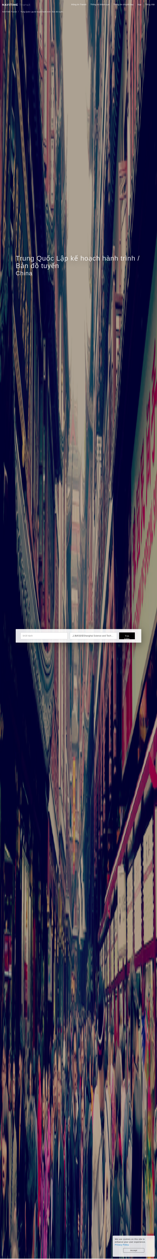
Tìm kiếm (127, 637)
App (139, 4)
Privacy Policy (122, 1245)
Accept (133, 1250)
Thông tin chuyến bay (123, 4)
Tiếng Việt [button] (150, 4)
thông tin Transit (78, 4)
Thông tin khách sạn (99, 4)
